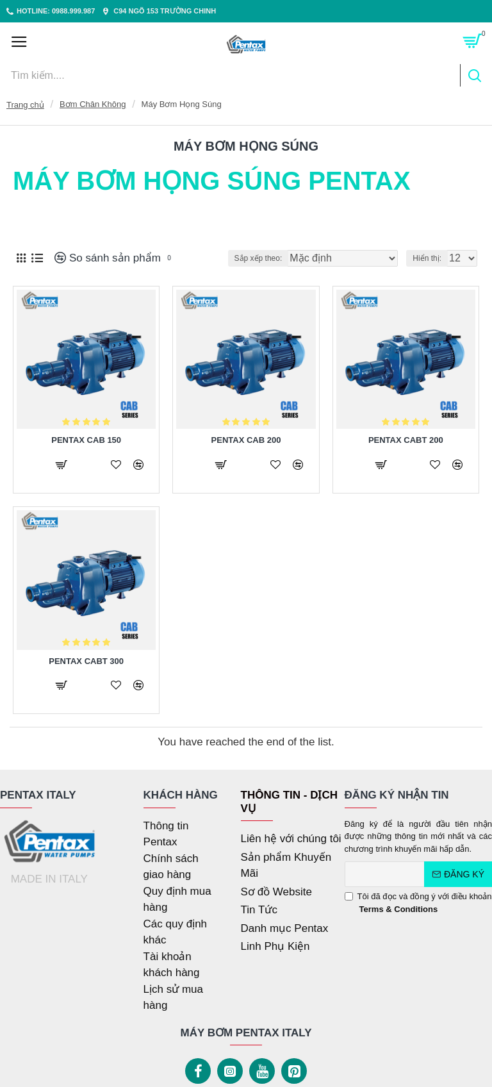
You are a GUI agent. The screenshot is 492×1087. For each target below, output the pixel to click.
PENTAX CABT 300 (86, 661)
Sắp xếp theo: (258, 258)
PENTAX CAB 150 (86, 440)
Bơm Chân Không (93, 104)
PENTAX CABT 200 (405, 440)
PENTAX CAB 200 (246, 440)
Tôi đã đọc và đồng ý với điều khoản (418, 903)
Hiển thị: (427, 258)
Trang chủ (25, 105)
